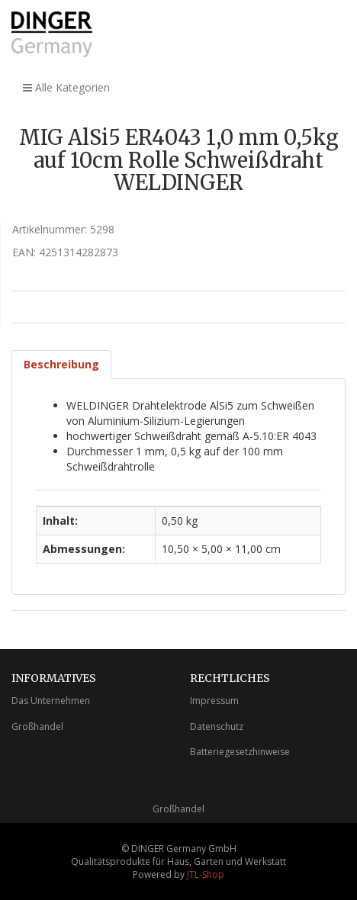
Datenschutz (216, 726)
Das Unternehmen (50, 700)
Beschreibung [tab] (61, 364)
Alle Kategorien (66, 87)
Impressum (214, 700)
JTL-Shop (205, 874)
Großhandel (37, 726)
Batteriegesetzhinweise (240, 751)
